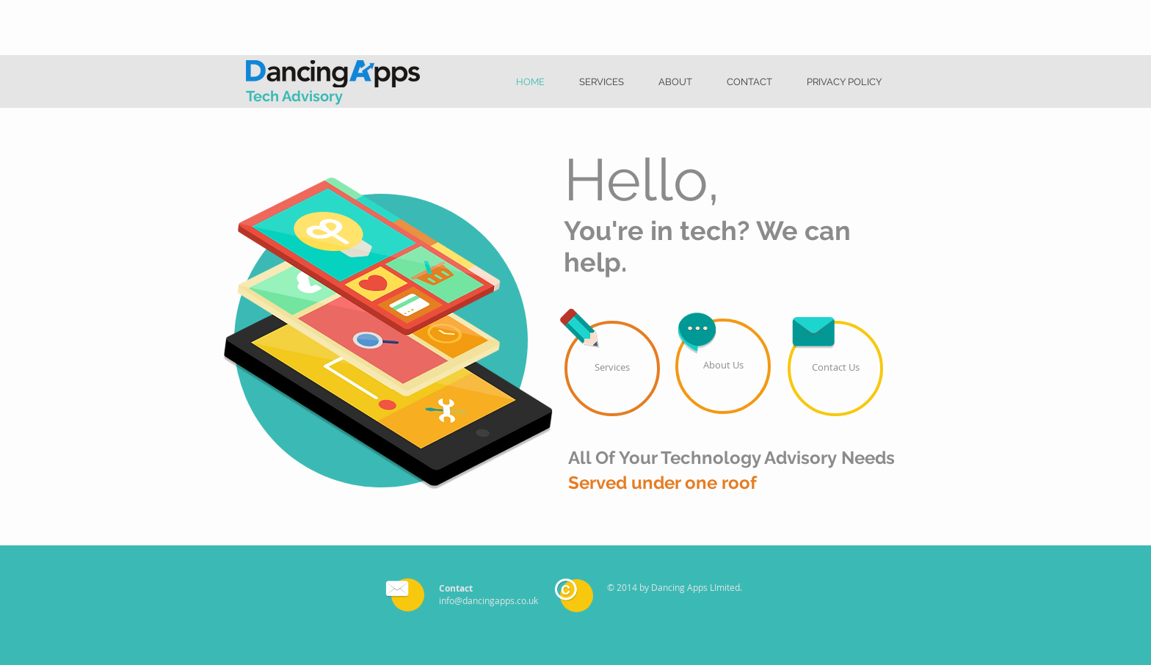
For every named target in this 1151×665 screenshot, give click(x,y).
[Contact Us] (835, 368)
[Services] (612, 368)
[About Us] (723, 366)
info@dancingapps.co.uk (488, 600)
